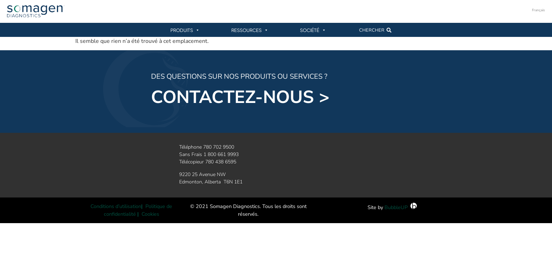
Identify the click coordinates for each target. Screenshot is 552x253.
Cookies (150, 214)
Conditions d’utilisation (115, 206)
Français (538, 10)
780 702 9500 (218, 147)
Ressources (249, 30)
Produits (185, 30)
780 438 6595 (220, 161)
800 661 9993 (223, 154)
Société (313, 30)
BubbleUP (396, 207)
